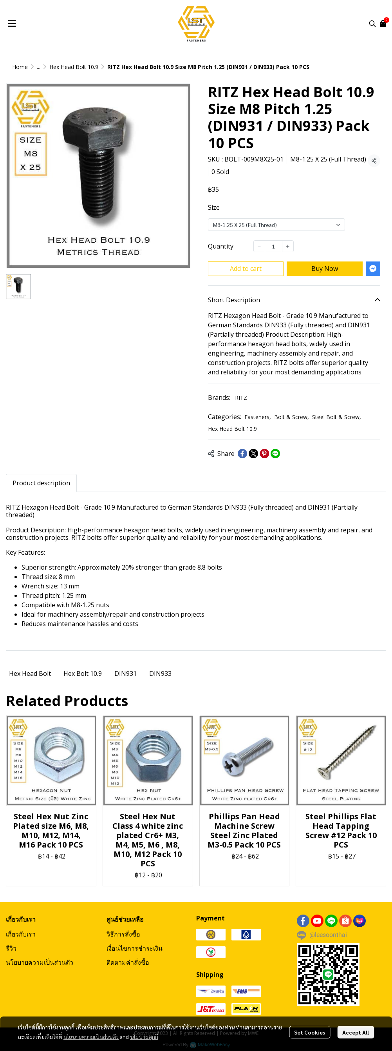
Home (20, 67)
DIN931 (125, 673)
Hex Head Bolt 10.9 (73, 67)
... (38, 67)
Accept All (355, 1032)
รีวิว (11, 948)
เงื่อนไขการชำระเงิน (135, 948)
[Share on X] (253, 453)
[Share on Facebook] (242, 453)
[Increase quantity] (287, 246)
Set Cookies (309, 1032)
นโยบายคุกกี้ (144, 1036)
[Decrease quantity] (259, 246)
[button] (372, 23)
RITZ (241, 397)
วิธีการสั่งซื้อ (123, 934)
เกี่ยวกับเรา (21, 934)
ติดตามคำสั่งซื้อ (128, 962)
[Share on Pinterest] (264, 453)
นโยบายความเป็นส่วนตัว (91, 1036)
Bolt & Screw (291, 417)
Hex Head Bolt (30, 673)
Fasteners (257, 417)
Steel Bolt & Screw (336, 417)
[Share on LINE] (275, 453)
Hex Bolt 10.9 (82, 673)
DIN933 (160, 673)
